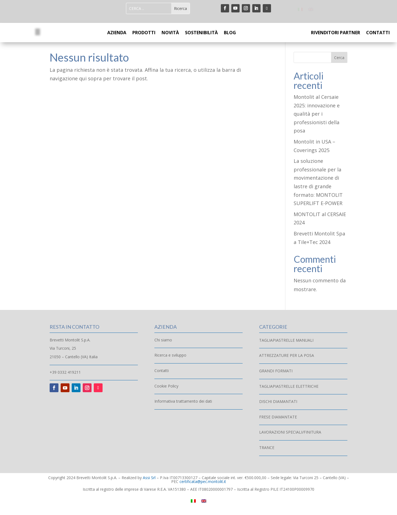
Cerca (339, 57)
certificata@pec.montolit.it (202, 481)
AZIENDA (116, 33)
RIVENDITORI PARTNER (335, 33)
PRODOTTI (143, 33)
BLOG (230, 33)
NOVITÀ (170, 33)
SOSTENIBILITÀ (201, 33)
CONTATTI (378, 33)
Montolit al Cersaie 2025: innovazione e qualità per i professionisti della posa (317, 114)
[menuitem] (300, 9)
